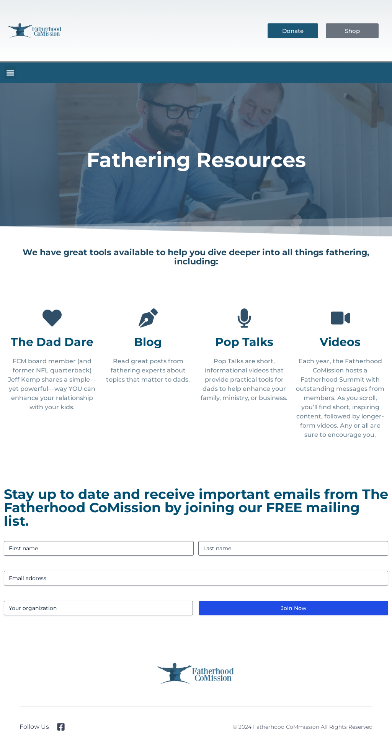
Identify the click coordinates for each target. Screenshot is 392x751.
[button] (10, 72)
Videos (340, 342)
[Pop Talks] (244, 318)
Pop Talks (244, 342)
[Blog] (148, 318)
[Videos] (340, 318)
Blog (148, 342)
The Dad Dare (52, 342)
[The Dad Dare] (52, 318)
